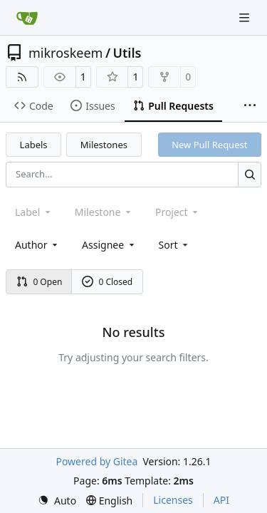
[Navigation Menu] (245, 17)
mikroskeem (65, 53)
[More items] (250, 106)
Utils (127, 53)
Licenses (173, 500)
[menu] (175, 244)
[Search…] (249, 174)
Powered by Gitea (96, 461)
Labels (34, 144)
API (221, 500)
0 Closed (107, 282)
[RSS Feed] (22, 77)
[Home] (27, 18)
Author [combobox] (37, 245)
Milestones (103, 144)
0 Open (39, 282)
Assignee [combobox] (109, 245)
